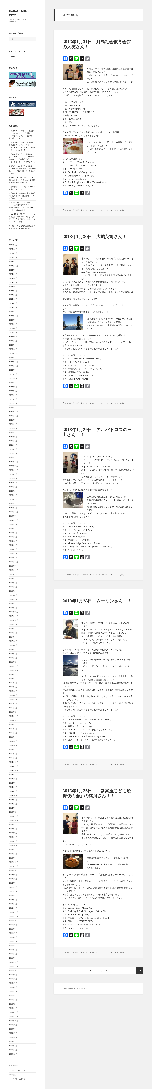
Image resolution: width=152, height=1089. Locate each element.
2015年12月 (13, 712)
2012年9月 (13, 874)
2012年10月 (13, 870)
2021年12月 (13, 411)
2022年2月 (13, 403)
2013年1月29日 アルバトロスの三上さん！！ (97, 432)
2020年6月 (13, 487)
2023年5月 (13, 341)
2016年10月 (13, 670)
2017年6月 (13, 637)
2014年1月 (13, 808)
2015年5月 (13, 741)
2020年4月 (13, 495)
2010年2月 (13, 1004)
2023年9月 (13, 324)
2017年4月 (13, 645)
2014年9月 (13, 774)
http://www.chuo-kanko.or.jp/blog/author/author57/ (107, 629)
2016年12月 (13, 662)
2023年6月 (13, 336)
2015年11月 (13, 716)
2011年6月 (13, 937)
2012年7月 (13, 883)
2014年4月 (13, 795)
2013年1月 (13, 858)
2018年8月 (13, 578)
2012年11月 (13, 866)
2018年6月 (13, 587)
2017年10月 (13, 620)
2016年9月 (13, 674)
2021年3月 (13, 449)
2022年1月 (13, 407)
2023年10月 (13, 320)
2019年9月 (13, 524)
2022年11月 (13, 366)
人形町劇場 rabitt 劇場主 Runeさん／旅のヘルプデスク (22, 188)
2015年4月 (13, 745)
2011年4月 (13, 945)
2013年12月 (13, 812)
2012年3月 (13, 899)
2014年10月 (13, 770)
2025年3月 (13, 249)
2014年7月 (13, 783)
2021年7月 (13, 432)
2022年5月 (13, 391)
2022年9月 (13, 374)
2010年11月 (13, 966)
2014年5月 (13, 791)
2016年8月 (13, 678)
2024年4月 (13, 295)
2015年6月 (13, 737)
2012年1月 (13, 908)
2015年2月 (13, 753)
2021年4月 (13, 445)
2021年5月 (13, 441)
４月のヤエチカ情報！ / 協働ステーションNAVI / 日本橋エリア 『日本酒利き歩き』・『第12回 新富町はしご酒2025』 (23, 134)
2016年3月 (13, 699)
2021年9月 (13, 424)
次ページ (139, 970)
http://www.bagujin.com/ (93, 271)
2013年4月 (13, 845)
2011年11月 (13, 916)
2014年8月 (13, 779)
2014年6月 (13, 787)
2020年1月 (13, 507)
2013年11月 (13, 816)
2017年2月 (13, 653)
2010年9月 (13, 974)
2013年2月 (13, 854)
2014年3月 (13, 799)
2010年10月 (13, 970)
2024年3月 (13, 299)
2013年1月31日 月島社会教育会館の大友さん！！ (97, 44)
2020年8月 (13, 478)
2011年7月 (13, 933)
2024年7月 (13, 282)
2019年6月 (13, 537)
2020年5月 (13, 491)
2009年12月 (13, 1012)
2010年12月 (13, 962)
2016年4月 (13, 695)
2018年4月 (13, 595)
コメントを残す (119, 210)
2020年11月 (13, 466)
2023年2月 (13, 353)
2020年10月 (13, 470)
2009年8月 (13, 1029)
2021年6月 (13, 436)
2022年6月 (13, 386)
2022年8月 (13, 378)
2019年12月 (13, 512)
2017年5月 (13, 641)
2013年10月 (13, 820)
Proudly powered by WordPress (75, 988)
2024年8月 (13, 278)
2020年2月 (13, 503)
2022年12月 (13, 361)
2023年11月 (13, 316)
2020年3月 (13, 499)
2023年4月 (13, 345)
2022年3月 (13, 399)
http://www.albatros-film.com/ (96, 466)
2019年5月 (13, 541)
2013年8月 (13, 829)
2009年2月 (13, 1054)
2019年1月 (13, 557)
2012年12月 (13, 862)
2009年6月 (13, 1037)
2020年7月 (13, 482)
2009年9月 (13, 1025)
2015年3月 (13, 749)
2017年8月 (13, 628)
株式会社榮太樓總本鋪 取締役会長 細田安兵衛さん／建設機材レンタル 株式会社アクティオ (23, 195)
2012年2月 (13, 904)
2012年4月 (13, 895)
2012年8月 (13, 879)
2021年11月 (13, 416)
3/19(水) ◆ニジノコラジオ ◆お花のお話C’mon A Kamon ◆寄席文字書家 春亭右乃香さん (22, 180)
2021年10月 (13, 420)
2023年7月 (13, 332)
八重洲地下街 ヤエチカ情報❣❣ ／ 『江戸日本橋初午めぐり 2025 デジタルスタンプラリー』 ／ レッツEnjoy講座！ (22, 206)
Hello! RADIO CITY (19, 13)
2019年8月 (13, 528)
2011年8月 (13, 929)
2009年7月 (13, 1033)
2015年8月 (13, 728)
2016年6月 (13, 687)
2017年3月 (13, 649)
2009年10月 (13, 1020)
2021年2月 (13, 453)
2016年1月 (13, 708)
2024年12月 (13, 261)
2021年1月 (13, 457)
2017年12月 (13, 612)
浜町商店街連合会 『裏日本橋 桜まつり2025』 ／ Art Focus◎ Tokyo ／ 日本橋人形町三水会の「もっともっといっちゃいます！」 (22, 158)
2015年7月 (13, 733)
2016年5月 (13, 691)
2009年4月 (13, 1045)
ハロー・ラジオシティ (17, 1070)
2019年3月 (13, 549)
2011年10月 (13, 920)
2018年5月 (13, 591)
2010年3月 (13, 1000)
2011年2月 (13, 954)
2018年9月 (13, 574)
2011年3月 (13, 949)
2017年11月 (13, 616)
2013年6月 (13, 837)
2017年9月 (13, 624)
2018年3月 (13, 599)
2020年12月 (13, 462)
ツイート (12, 56)
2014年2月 (13, 804)
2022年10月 (13, 370)
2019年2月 (13, 553)
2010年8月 (13, 979)
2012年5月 (13, 891)
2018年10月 (13, 570)
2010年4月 (13, 995)
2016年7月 (13, 683)
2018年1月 (13, 607)
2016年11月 (13, 666)
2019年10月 (13, 520)
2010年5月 (13, 991)
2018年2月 (13, 603)
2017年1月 (13, 658)
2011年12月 (13, 912)
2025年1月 (13, 257)
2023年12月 (13, 311)
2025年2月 (13, 253)
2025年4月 (13, 245)
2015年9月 (13, 724)
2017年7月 (13, 633)
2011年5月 (13, 941)
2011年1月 (13, 958)
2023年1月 (13, 357)
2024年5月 (13, 290)
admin (85, 210)
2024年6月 (13, 286)
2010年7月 (13, 983)
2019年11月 (13, 516)
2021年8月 (13, 428)
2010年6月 (13, 987)
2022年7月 (13, 382)
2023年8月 (13, 328)
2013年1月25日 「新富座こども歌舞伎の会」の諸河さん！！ (97, 793)
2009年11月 (13, 1016)
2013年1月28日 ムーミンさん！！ (97, 601)
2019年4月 (13, 545)
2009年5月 (13, 1041)
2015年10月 (13, 720)
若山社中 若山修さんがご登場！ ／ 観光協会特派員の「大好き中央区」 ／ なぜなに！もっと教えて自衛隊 (22, 170)
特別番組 (12, 1074)
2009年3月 (13, 1050)
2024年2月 (13, 303)
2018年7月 (13, 582)
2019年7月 (13, 532)
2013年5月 (13, 841)
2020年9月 (13, 474)
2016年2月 (13, 703)
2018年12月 (13, 562)
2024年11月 (13, 266)
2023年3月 (13, 349)
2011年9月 (13, 925)
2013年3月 (13, 849)
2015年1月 (13, 758)
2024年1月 (13, 307)
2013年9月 (13, 824)
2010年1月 (13, 1008)
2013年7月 (13, 833)
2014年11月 (13, 766)
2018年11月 (13, 566)
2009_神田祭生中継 (18, 1079)
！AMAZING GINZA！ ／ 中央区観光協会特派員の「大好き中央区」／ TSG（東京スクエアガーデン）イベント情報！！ (22, 218)
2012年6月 (13, 887)
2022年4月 (13, 395)
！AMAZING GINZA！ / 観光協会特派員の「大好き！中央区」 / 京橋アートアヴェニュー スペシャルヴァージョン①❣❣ (22, 146)
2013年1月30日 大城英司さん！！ (97, 236)
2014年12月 (13, 762)
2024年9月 (13, 274)
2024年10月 (13, 270)
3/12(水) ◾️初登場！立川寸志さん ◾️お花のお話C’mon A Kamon (23, 227)
